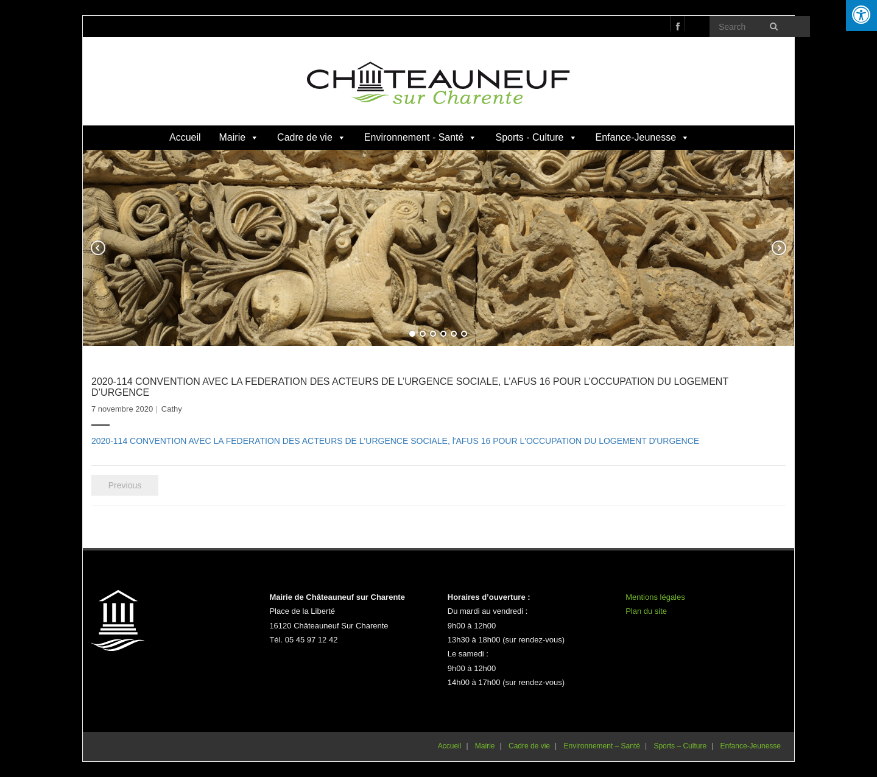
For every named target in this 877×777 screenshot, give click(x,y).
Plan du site (646, 611)
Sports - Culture (536, 137)
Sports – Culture (679, 746)
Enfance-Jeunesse (643, 137)
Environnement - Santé (420, 137)
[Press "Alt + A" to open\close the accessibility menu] (861, 15)
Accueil (185, 137)
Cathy (171, 408)
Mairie (239, 137)
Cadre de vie (311, 137)
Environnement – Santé (602, 746)
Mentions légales (655, 597)
